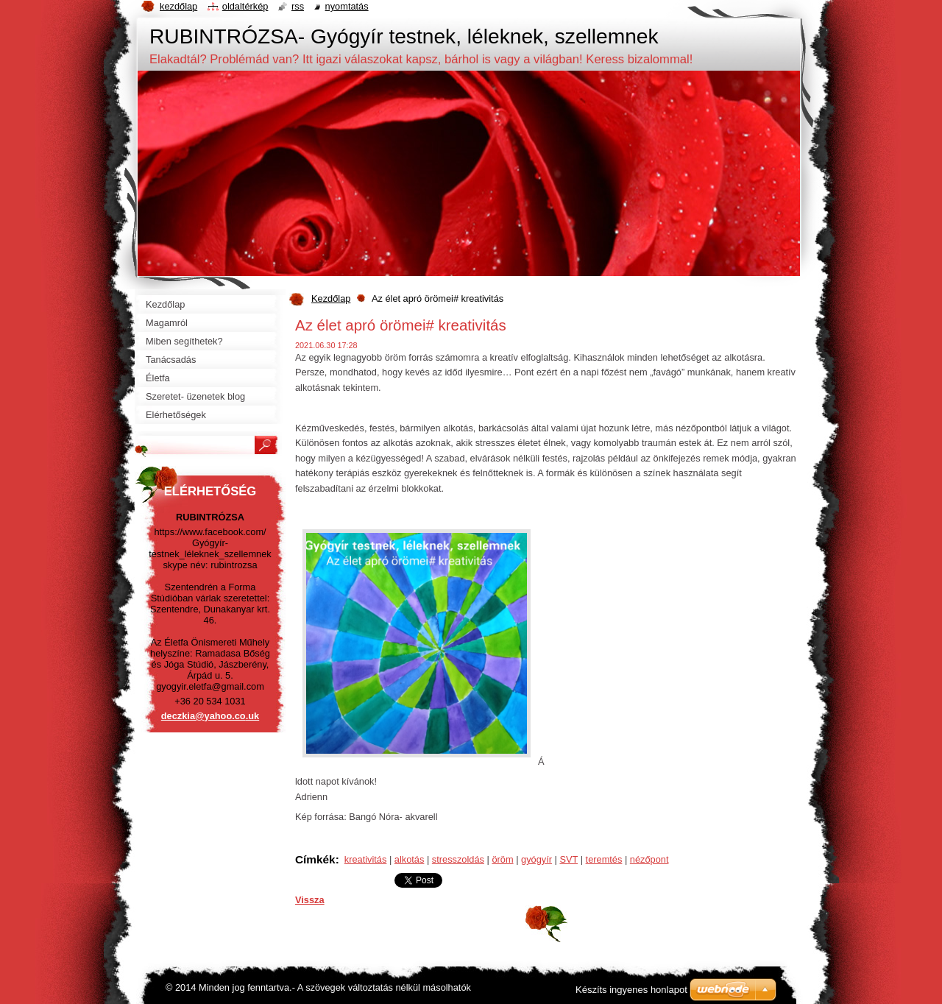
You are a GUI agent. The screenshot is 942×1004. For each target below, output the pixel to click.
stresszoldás (458, 859)
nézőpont (649, 859)
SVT (568, 859)
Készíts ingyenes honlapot (631, 989)
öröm (502, 859)
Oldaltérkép (245, 6)
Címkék (315, 859)
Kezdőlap (330, 298)
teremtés (604, 859)
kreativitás (365, 859)
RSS (297, 6)
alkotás (409, 859)
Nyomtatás (347, 6)
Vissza (310, 899)
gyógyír (536, 859)
